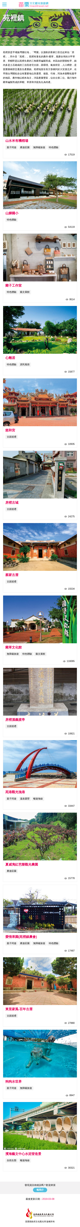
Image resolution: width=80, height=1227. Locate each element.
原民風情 (25, 364)
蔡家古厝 (11, 575)
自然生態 (11, 1160)
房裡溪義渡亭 (15, 720)
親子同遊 (11, 147)
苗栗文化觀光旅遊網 (33, 4)
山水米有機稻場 (16, 141)
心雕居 (10, 358)
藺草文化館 (13, 647)
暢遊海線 (38, 798)
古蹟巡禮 (11, 437)
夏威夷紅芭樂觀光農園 (21, 864)
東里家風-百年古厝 (19, 1009)
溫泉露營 (25, 798)
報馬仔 (40, 1190)
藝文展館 (25, 292)
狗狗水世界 (13, 1081)
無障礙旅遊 (39, 147)
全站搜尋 (75, 4)
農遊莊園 (25, 147)
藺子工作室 (13, 285)
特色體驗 (53, 147)
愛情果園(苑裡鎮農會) (21, 937)
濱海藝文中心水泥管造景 (23, 1154)
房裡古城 (11, 502)
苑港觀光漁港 (15, 792)
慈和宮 (10, 430)
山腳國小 (11, 213)
